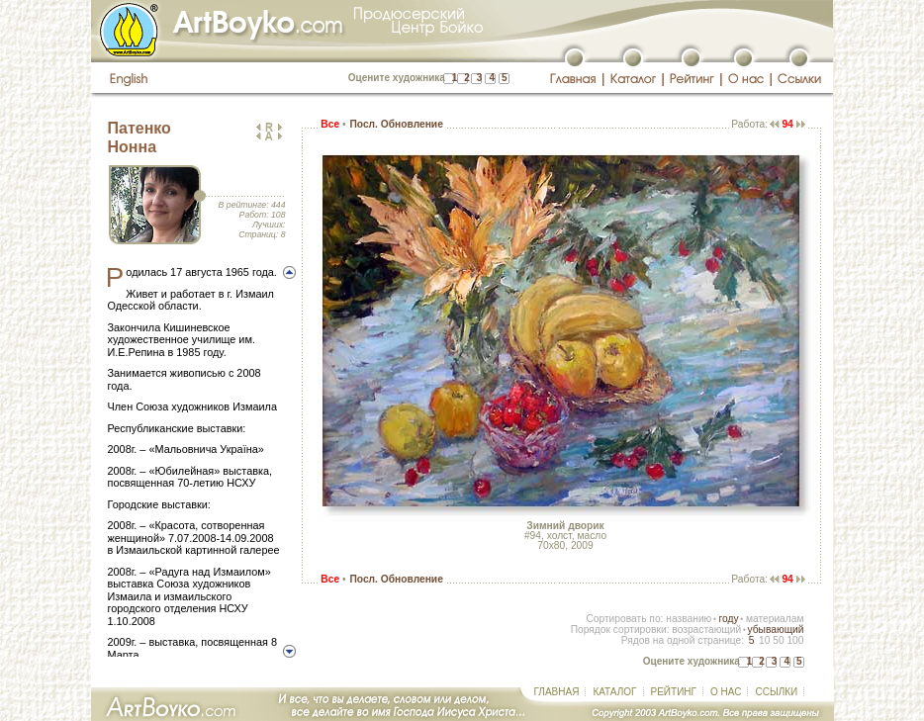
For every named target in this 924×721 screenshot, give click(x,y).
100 (794, 640)
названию (688, 618)
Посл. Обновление (395, 124)
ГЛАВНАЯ (557, 691)
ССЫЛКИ (776, 691)
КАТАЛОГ (614, 691)
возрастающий (706, 629)
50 (778, 640)
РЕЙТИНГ (673, 691)
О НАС (725, 691)
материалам (775, 618)
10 (764, 640)
